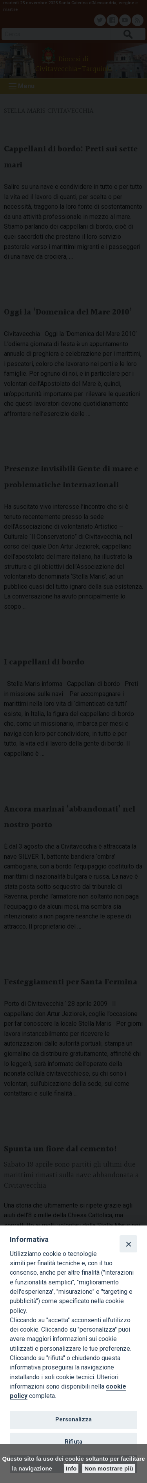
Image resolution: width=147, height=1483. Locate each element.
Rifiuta (73, 1441)
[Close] (128, 1243)
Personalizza (73, 1419)
